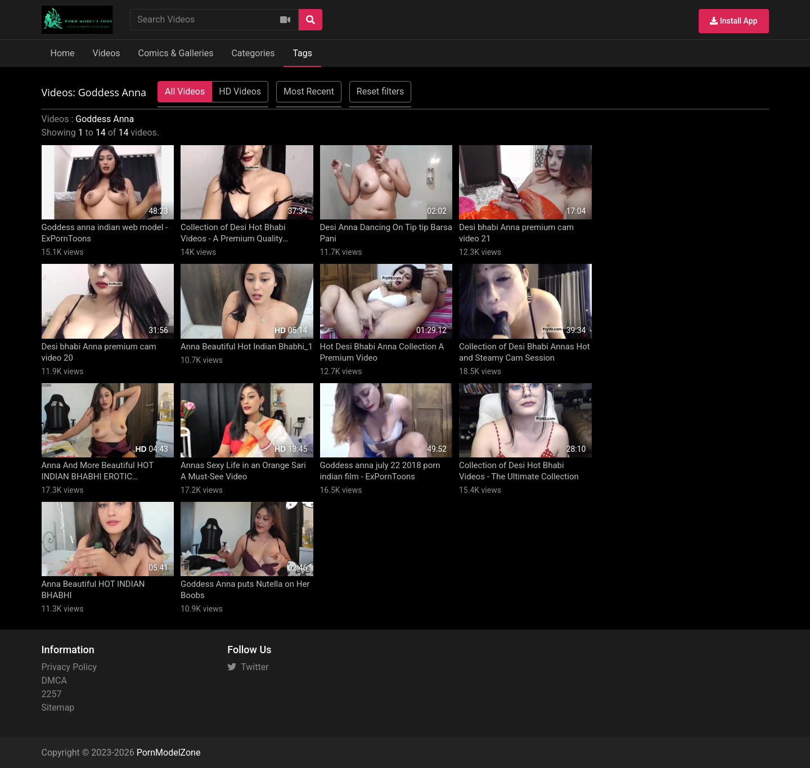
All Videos (185, 91)
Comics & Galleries (176, 53)
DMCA (54, 680)
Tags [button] (302, 53)
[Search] (310, 19)
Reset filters (380, 91)
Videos (106, 53)
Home (63, 53)
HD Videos (240, 91)
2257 (52, 694)
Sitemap (58, 707)
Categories (252, 53)
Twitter (247, 667)
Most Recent (309, 91)
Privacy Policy (69, 667)
